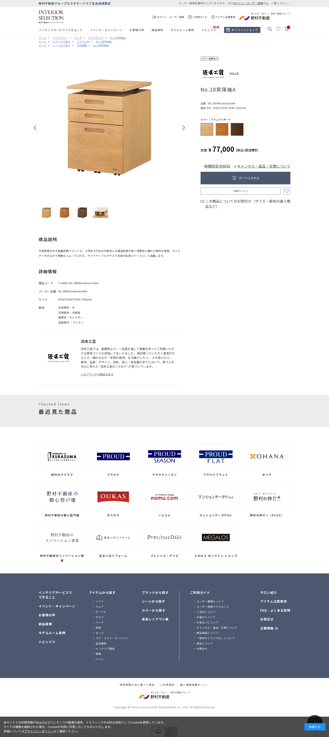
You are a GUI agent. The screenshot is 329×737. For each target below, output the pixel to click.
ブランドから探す (155, 592)
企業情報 (267, 628)
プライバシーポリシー (39, 731)
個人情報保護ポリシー (194, 684)
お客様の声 (136, 30)
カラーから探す (153, 610)
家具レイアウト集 (155, 619)
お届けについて (240, 190)
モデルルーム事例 (182, 30)
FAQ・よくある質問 (275, 610)
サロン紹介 (268, 592)
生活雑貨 (101, 643)
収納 (98, 627)
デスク (100, 617)
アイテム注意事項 (273, 601)
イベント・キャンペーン (106, 30)
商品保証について (207, 633)
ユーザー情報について (210, 601)
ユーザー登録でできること (213, 606)
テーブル (101, 612)
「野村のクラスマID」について (216, 638)
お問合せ (202, 648)
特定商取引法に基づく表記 (137, 684)
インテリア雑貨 (105, 648)
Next (183, 127)
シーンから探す (153, 601)
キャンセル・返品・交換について (263, 166)
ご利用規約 (167, 684)
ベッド (100, 622)
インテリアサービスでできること (61, 30)
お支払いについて (207, 622)
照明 (98, 654)
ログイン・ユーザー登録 (248, 3)
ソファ (100, 601)
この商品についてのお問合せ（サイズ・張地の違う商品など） (247, 203)
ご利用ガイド (200, 592)
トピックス (208, 30)
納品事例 (157, 30)
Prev (35, 127)
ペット (100, 659)
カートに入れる (249, 178)
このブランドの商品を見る (97, 374)
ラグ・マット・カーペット (112, 638)
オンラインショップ (244, 30)
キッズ (100, 633)
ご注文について (206, 612)
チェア (100, 606)
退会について (205, 643)
